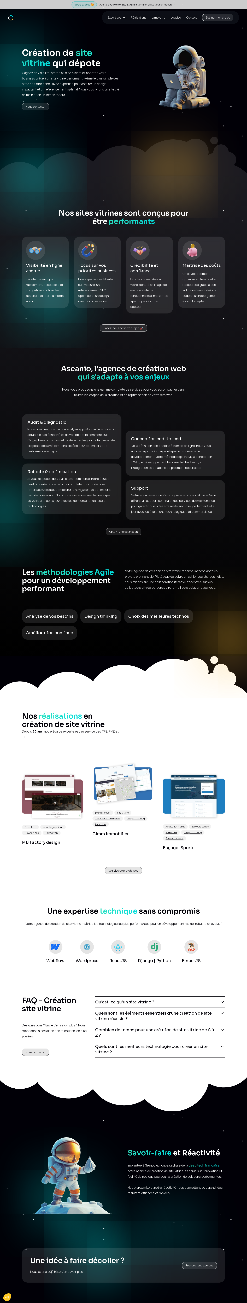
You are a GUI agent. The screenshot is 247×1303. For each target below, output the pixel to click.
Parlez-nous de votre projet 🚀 (124, 328)
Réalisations (138, 17)
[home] (10, 17)
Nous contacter (35, 106)
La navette (158, 17)
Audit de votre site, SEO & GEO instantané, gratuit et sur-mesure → (137, 4)
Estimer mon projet (218, 17)
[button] (118, 17)
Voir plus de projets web (123, 870)
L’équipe (176, 17)
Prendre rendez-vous (199, 1265)
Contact (191, 17)
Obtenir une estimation (123, 532)
